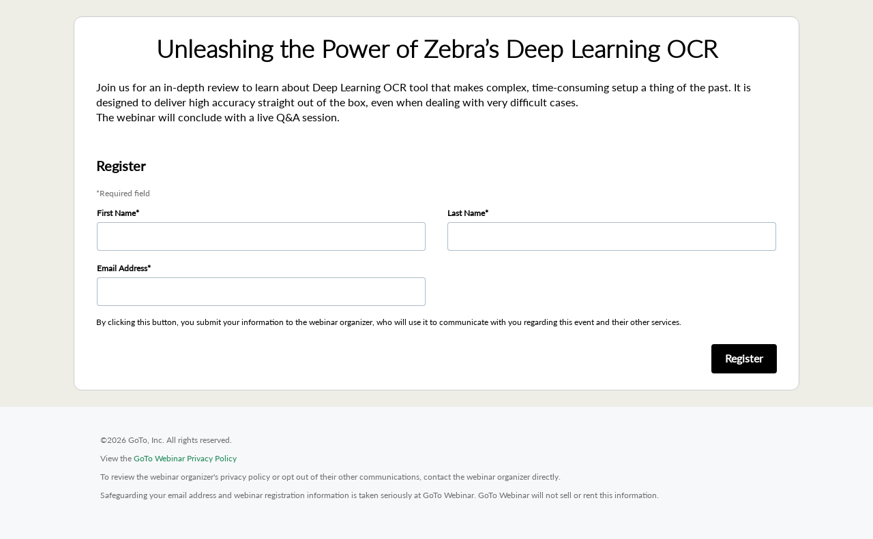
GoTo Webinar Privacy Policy (185, 458)
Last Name (466, 213)
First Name (116, 213)
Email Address (122, 268)
